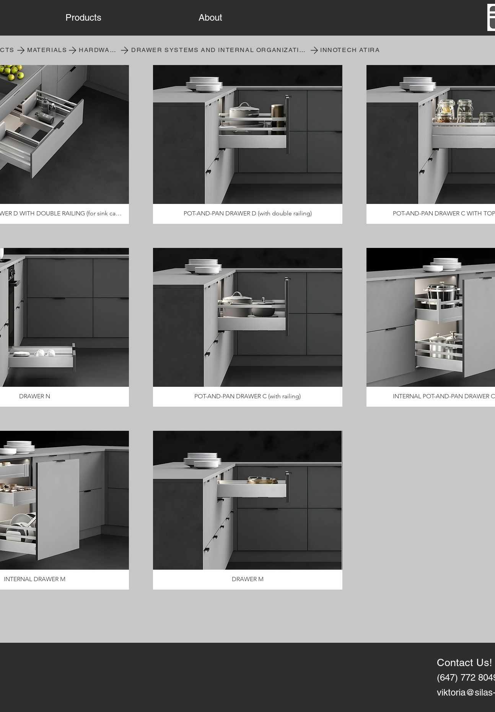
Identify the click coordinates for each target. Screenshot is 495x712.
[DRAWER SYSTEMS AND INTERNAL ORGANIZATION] (221, 50)
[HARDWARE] (100, 50)
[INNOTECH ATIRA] (351, 50)
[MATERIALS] (48, 50)
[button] (126, 17)
